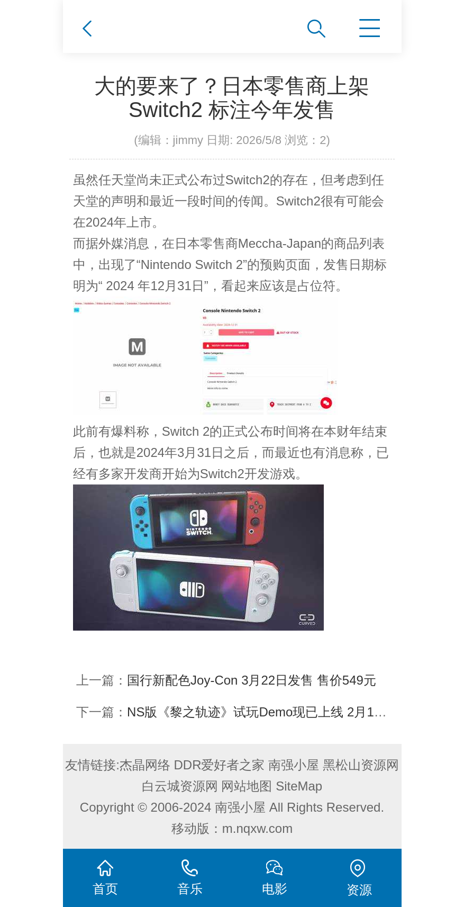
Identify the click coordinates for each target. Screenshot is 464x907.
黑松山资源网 (361, 765)
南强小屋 (293, 765)
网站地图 (246, 786)
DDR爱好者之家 (219, 765)
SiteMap (299, 786)
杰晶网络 (145, 765)
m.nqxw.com (257, 828)
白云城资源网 (180, 786)
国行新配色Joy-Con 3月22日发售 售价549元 (251, 680)
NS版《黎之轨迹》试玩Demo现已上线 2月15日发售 (273, 712)
